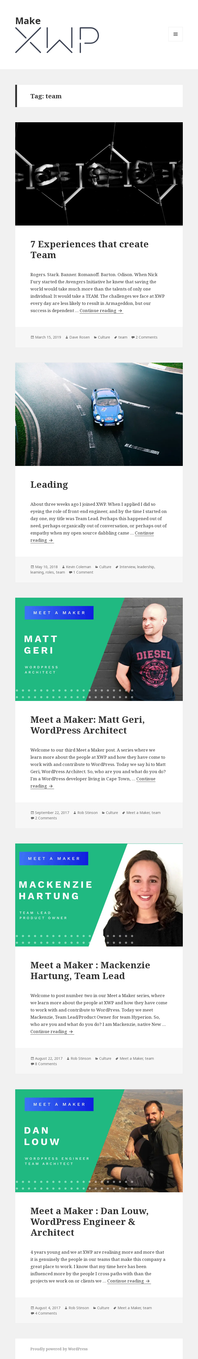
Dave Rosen (79, 337)
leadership (145, 566)
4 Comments (46, 1313)
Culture (104, 337)
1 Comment (83, 572)
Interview (127, 566)
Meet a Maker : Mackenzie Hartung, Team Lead (90, 970)
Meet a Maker (138, 812)
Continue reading (101, 310)
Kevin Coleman (78, 566)
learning (37, 572)
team (122, 337)
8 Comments (46, 1063)
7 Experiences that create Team (89, 249)
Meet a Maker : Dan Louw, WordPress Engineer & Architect (89, 1221)
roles (50, 572)
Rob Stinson (87, 812)
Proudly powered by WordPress (59, 1348)
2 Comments (147, 337)
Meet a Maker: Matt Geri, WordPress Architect (87, 724)
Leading (49, 484)
